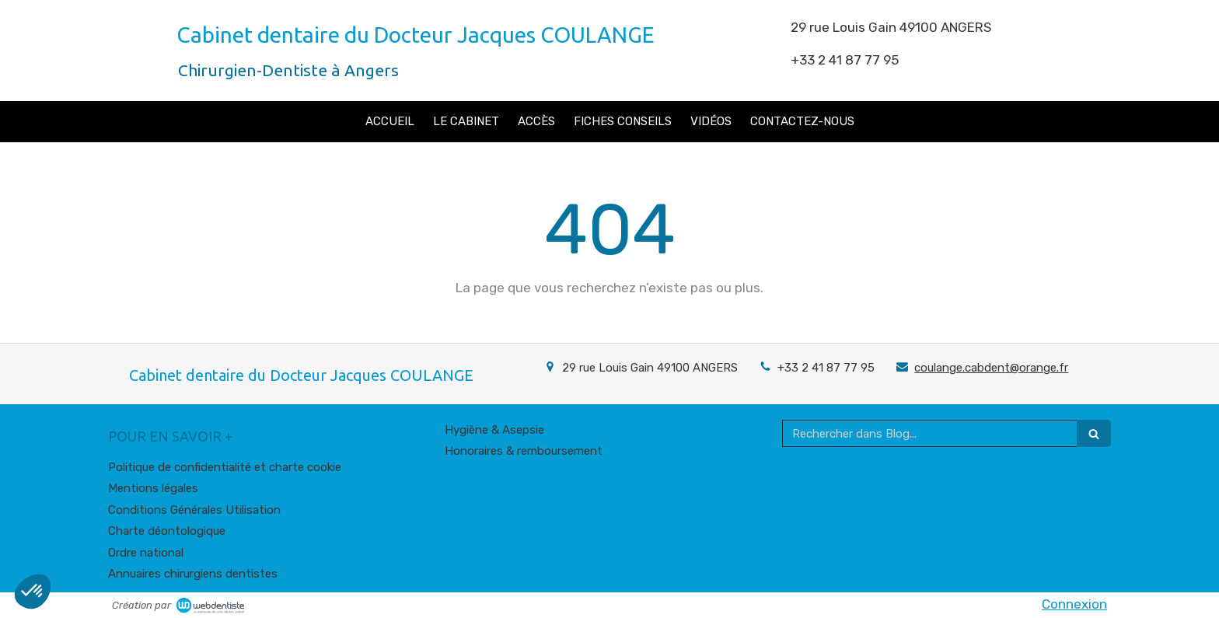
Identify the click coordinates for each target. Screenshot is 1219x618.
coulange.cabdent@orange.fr (991, 368)
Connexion (1074, 604)
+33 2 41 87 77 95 (826, 368)
